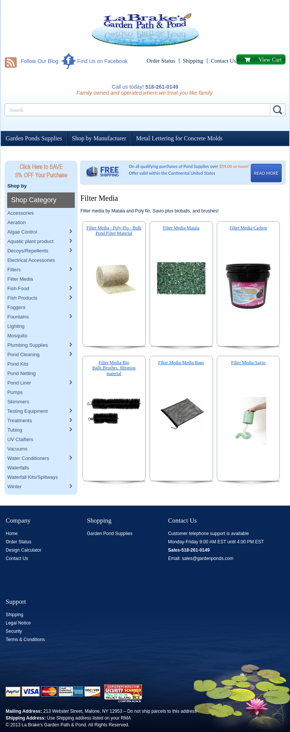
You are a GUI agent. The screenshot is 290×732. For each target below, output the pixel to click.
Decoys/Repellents (27, 235)
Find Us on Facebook (102, 61)
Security (14, 631)
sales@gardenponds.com (207, 558)
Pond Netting (21, 358)
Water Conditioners (28, 443)
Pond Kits (17, 348)
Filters (13, 254)
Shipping (193, 61)
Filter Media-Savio (248, 362)
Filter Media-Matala (181, 228)
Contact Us (223, 61)
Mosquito (17, 320)
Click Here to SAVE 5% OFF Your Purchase (41, 171)
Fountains (18, 301)
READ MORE (266, 173)
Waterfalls (18, 452)
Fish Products (22, 282)
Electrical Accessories (31, 245)
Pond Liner (19, 367)
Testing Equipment (27, 395)
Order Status (161, 61)
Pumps (14, 377)
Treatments (19, 405)
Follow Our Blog (40, 61)
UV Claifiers (20, 424)
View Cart (270, 60)
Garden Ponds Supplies (34, 138)
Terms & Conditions (25, 639)
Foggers (16, 292)
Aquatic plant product (30, 226)
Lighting (16, 311)
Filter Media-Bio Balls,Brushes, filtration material (114, 368)
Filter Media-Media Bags (181, 362)
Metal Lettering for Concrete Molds (179, 138)
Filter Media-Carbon (248, 228)
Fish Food (18, 273)
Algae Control (22, 216)
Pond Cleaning (23, 339)
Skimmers (18, 386)
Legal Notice (18, 623)
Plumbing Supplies (27, 329)
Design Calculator (24, 550)
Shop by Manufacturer (99, 138)
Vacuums (17, 433)
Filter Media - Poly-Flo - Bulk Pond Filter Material (113, 230)
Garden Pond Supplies (110, 533)
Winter (14, 471)
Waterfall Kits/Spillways (32, 461)
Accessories (20, 197)
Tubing (14, 414)
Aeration (16, 207)
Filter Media (20, 263)
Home (12, 533)
